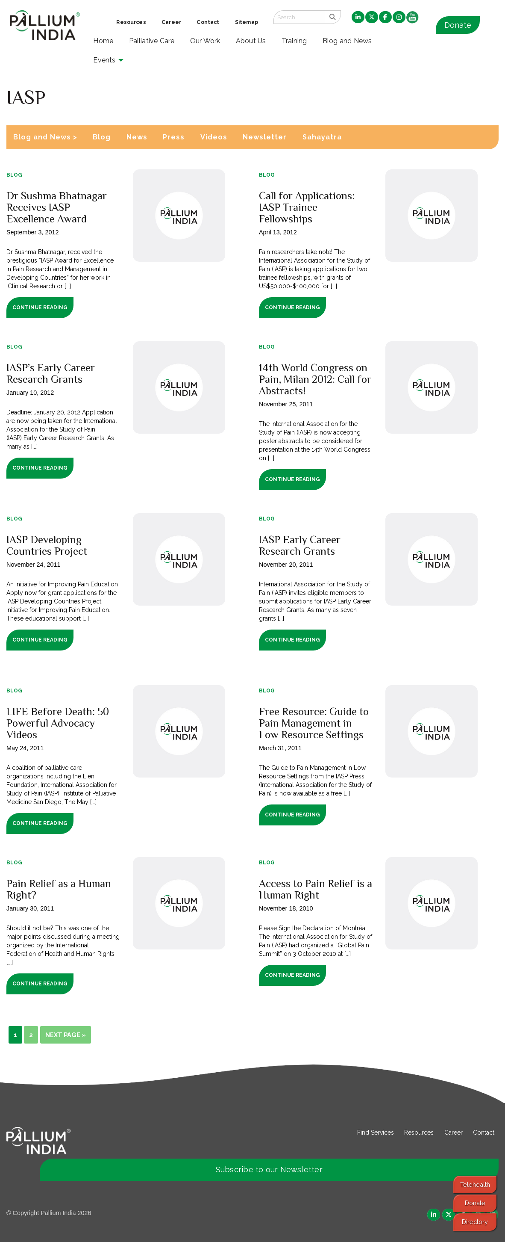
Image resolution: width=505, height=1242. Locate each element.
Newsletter (265, 137)
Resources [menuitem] (131, 22)
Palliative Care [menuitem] (152, 41)
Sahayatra (322, 137)
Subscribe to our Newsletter (269, 1169)
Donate (457, 25)
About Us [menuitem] (251, 41)
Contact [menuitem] (208, 22)
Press (174, 137)
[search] (333, 17)
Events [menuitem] (104, 60)
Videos (213, 137)
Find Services (375, 1132)
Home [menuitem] (103, 41)
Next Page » (65, 1034)
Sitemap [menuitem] (246, 22)
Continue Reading (40, 307)
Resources (419, 1132)
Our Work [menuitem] (205, 41)
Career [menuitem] (171, 22)
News (136, 137)
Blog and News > (45, 137)
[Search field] (299, 17)
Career (453, 1132)
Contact (483, 1132)
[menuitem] (358, 17)
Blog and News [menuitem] (347, 41)
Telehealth (475, 1184)
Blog (102, 137)
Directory (475, 1221)
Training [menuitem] (294, 41)
